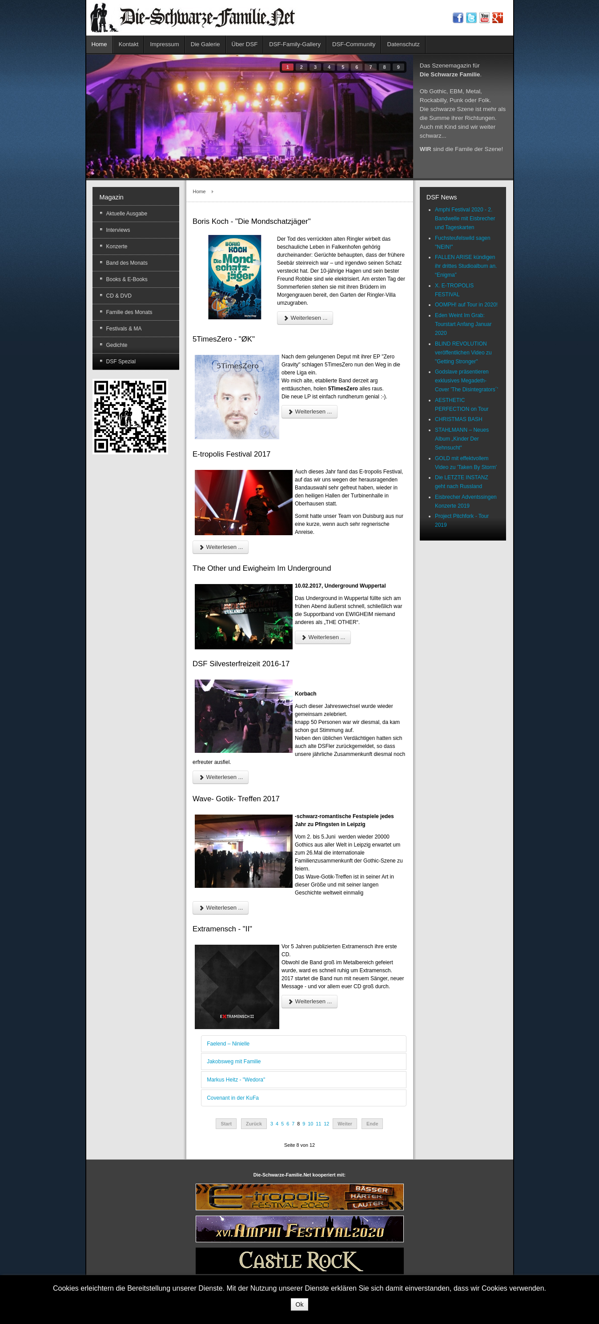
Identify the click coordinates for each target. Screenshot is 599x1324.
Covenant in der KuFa (233, 1098)
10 (310, 1123)
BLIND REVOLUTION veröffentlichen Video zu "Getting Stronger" (463, 353)
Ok (300, 1304)
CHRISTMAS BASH (458, 419)
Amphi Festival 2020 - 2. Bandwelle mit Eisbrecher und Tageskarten (465, 219)
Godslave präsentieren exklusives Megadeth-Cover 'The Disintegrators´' (466, 381)
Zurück (254, 1123)
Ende (372, 1123)
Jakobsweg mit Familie (234, 1061)
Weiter (345, 1123)
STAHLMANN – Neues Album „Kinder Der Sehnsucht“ (462, 439)
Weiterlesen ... (305, 317)
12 (326, 1123)
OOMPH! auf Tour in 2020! (466, 305)
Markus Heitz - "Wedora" (236, 1080)
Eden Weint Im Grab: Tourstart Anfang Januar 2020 (463, 324)
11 (318, 1123)
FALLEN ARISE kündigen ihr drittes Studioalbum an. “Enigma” (466, 266)
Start (226, 1123)
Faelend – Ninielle (228, 1044)
